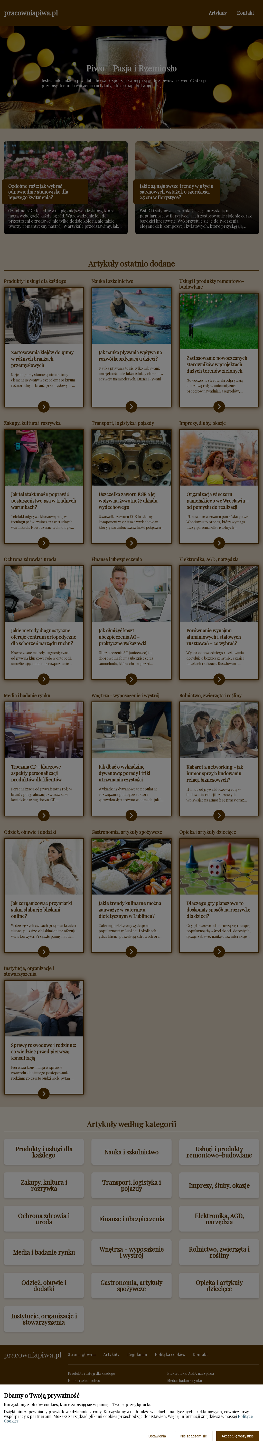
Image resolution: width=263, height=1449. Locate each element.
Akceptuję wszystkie (238, 1436)
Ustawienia (157, 1436)
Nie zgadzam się (193, 1436)
